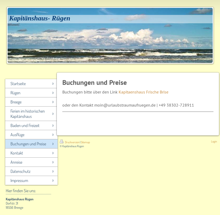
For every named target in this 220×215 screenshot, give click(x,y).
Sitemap (85, 142)
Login (214, 141)
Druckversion (70, 142)
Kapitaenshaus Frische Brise (143, 92)
